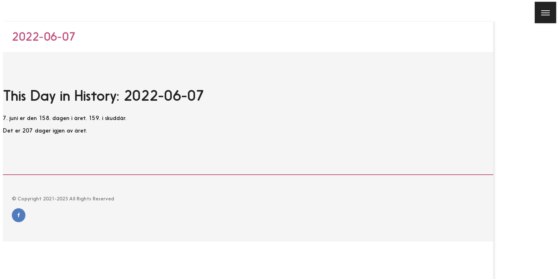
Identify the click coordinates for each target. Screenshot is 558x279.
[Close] (10, 10)
